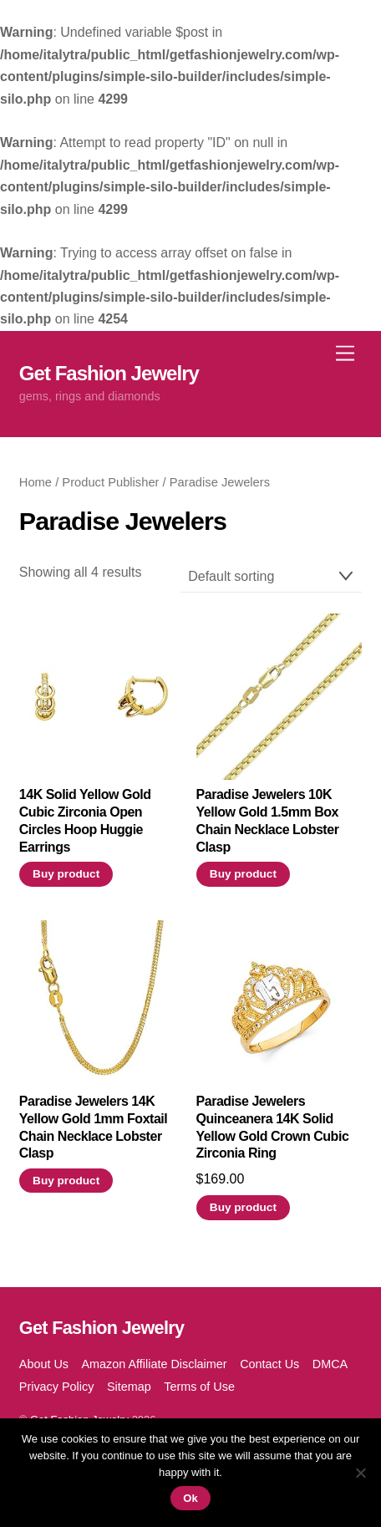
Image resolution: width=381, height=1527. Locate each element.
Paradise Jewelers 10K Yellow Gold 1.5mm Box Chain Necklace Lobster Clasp (267, 820)
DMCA (330, 1364)
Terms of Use (199, 1386)
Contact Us (269, 1364)
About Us (44, 1364)
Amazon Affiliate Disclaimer (154, 1364)
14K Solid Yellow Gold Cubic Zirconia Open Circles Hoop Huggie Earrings (85, 820)
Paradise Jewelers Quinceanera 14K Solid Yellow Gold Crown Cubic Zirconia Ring (272, 1127)
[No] (360, 1472)
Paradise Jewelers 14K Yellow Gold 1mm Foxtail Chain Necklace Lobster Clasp (93, 1127)
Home (35, 482)
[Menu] (345, 353)
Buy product (66, 874)
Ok (190, 1498)
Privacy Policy (56, 1386)
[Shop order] (271, 577)
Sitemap (129, 1386)
